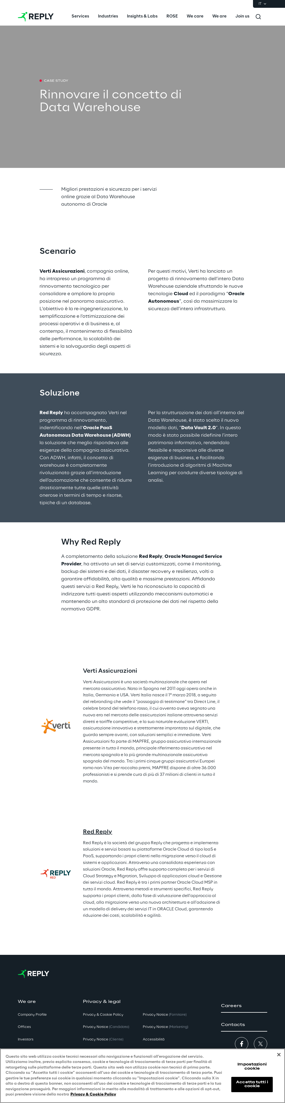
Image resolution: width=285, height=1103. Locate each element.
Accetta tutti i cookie (252, 1084)
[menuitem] (80, 17)
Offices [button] (24, 1027)
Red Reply (97, 832)
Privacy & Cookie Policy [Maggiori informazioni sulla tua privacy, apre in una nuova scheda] (93, 1094)
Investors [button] (25, 1039)
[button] (244, 1006)
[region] (142, 1076)
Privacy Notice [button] (106, 1027)
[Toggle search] (258, 17)
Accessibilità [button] (153, 1039)
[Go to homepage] (36, 17)
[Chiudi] (279, 1055)
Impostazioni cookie (251, 1066)
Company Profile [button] (32, 1015)
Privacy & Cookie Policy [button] (103, 1015)
